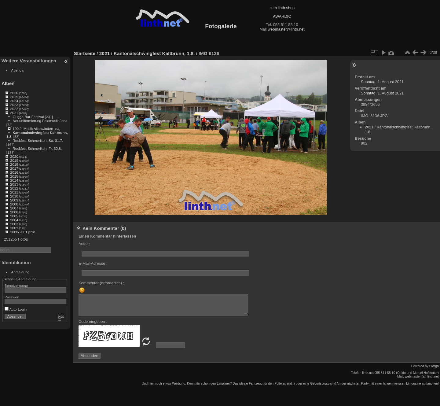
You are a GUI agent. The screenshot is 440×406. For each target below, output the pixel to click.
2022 (14, 109)
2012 (14, 188)
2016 (14, 172)
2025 (14, 97)
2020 (14, 156)
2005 (14, 216)
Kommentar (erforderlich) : (101, 283)
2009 (14, 200)
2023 (14, 105)
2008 (14, 204)
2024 (14, 101)
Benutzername (16, 285)
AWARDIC (282, 16)
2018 (14, 164)
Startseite (84, 53)
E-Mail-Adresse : (93, 263)
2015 (14, 176)
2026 (14, 93)
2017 (14, 168)
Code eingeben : (93, 321)
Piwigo (434, 366)
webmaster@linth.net (286, 29)
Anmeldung (20, 272)
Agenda (17, 70)
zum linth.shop (282, 8)
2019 (14, 160)
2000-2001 (18, 232)
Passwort (12, 297)
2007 (14, 208)
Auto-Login (16, 309)
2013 (14, 184)
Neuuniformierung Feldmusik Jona (40, 121)
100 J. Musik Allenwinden (33, 129)
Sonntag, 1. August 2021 (382, 81)
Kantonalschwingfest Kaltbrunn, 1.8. (154, 53)
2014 (14, 180)
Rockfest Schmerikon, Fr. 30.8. (37, 148)
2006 (14, 212)
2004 (14, 220)
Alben (8, 83)
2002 (14, 228)
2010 (14, 196)
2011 (14, 192)
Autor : (84, 244)
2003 (14, 224)
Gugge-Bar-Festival (28, 117)
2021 (14, 113)
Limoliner (223, 383)
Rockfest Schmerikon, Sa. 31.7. (38, 140)
